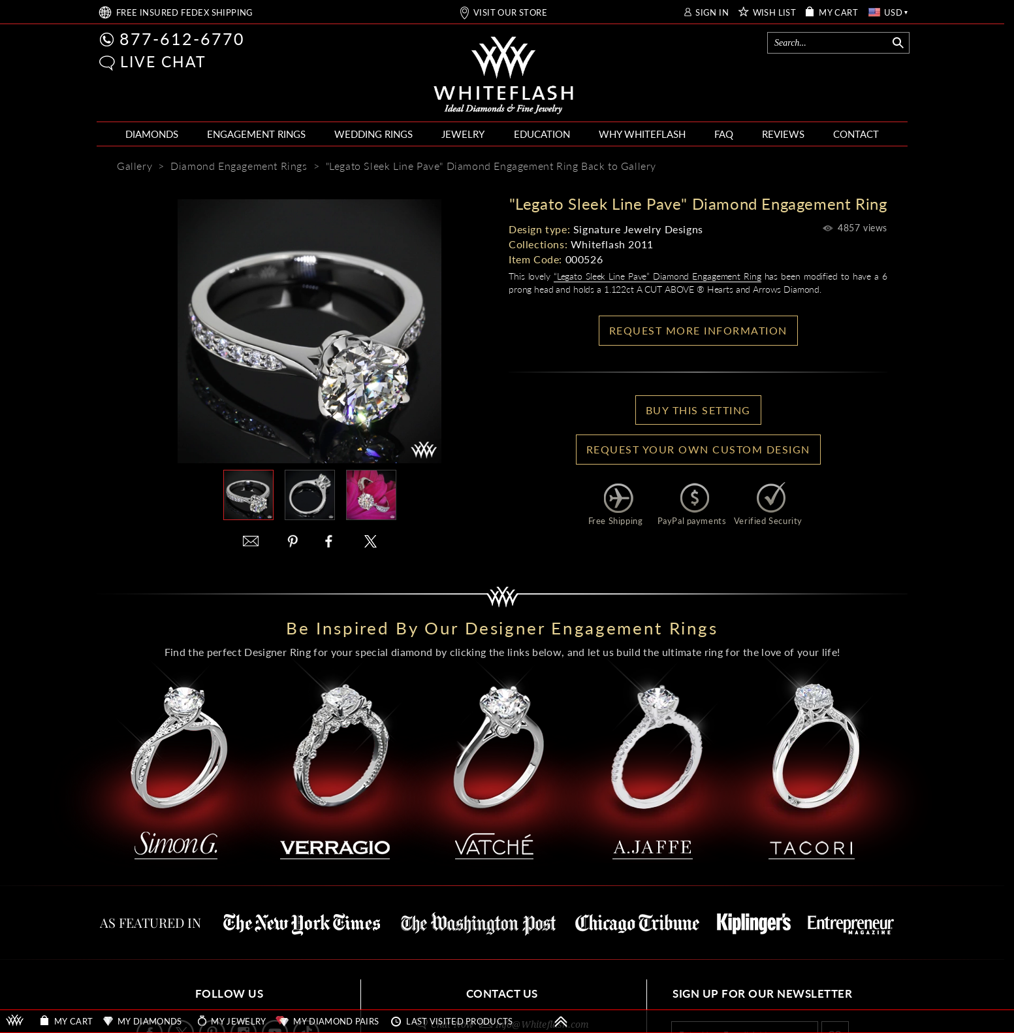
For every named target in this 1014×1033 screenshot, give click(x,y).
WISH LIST (775, 13)
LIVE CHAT (163, 61)
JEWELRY (462, 134)
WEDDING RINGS (373, 134)
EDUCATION (542, 134)
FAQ (723, 134)
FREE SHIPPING (184, 13)
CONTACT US (502, 993)
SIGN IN (712, 13)
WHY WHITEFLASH (642, 134)
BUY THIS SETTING (698, 410)
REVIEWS (783, 134)
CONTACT (856, 134)
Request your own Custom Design (698, 449)
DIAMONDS (151, 134)
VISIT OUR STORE (510, 13)
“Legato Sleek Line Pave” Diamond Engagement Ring (657, 276)
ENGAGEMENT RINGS (256, 134)
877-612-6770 (182, 38)
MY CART (838, 13)
